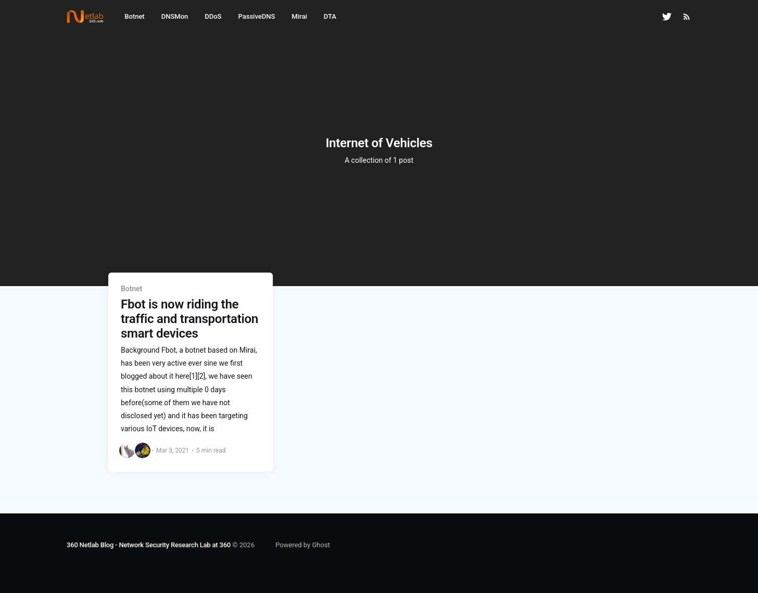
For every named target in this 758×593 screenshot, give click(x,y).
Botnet (134, 16)
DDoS (213, 16)
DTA (330, 16)
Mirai (299, 16)
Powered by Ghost (302, 545)
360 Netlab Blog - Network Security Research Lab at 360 (149, 545)
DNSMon (174, 16)
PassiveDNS (256, 16)
